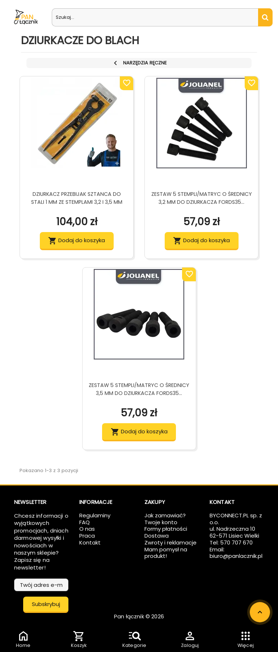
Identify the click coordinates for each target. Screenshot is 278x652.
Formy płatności (165, 529)
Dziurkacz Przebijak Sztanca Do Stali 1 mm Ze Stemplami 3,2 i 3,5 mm (76, 198)
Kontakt (90, 542)
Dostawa (156, 535)
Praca (87, 535)
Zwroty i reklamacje (170, 542)
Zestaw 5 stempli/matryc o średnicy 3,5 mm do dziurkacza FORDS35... (139, 389)
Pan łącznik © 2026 (139, 616)
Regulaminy (94, 515)
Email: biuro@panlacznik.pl (236, 553)
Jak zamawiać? (165, 515)
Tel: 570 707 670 (231, 542)
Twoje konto (160, 522)
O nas (87, 529)
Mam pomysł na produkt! (165, 553)
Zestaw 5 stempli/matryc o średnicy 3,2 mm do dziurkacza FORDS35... (201, 198)
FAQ (84, 522)
